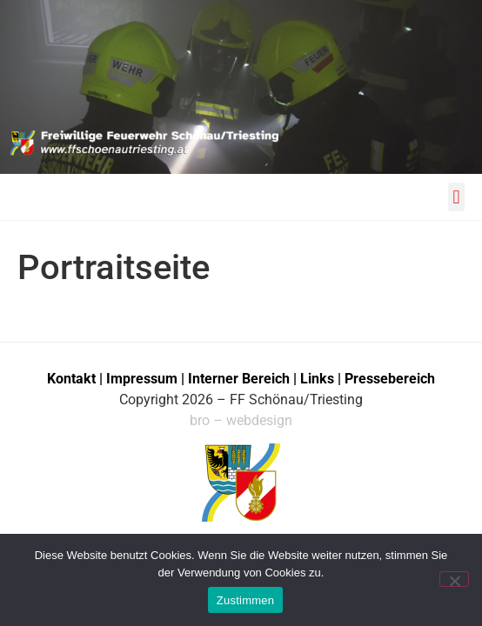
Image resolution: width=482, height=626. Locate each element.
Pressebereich (390, 378)
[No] (454, 579)
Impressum (143, 378)
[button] (456, 197)
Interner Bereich (239, 378)
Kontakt (71, 378)
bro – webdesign (241, 420)
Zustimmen (246, 600)
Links (317, 378)
